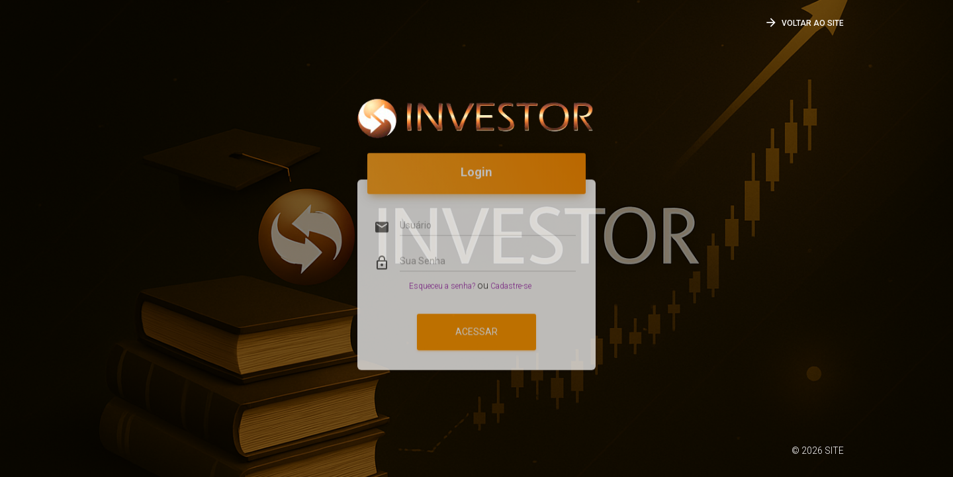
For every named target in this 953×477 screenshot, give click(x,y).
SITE (834, 450)
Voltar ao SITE (804, 22)
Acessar (476, 316)
